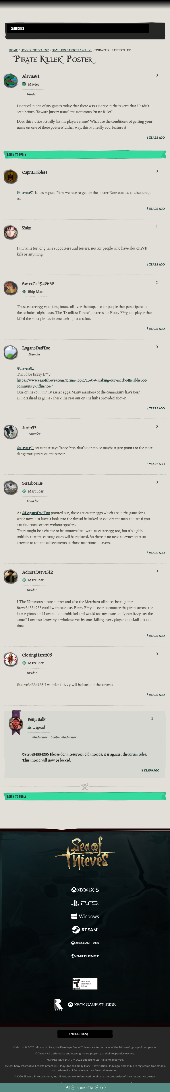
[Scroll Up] (73, 1087)
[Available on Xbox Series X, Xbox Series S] (85, 890)
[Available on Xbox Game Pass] (85, 943)
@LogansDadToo (36, 512)
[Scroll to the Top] (67, 1087)
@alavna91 (25, 192)
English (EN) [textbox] (78, 1034)
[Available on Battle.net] (85, 957)
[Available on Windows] (85, 917)
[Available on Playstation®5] (85, 904)
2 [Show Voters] (157, 282)
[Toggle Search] (13, 35)
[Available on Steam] (85, 930)
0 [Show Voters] (157, 75)
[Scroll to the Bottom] (103, 1087)
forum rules (137, 754)
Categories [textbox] (17, 28)
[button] (78, 28)
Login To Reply (16, 155)
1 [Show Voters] (157, 227)
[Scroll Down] (97, 1087)
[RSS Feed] (6, 50)
